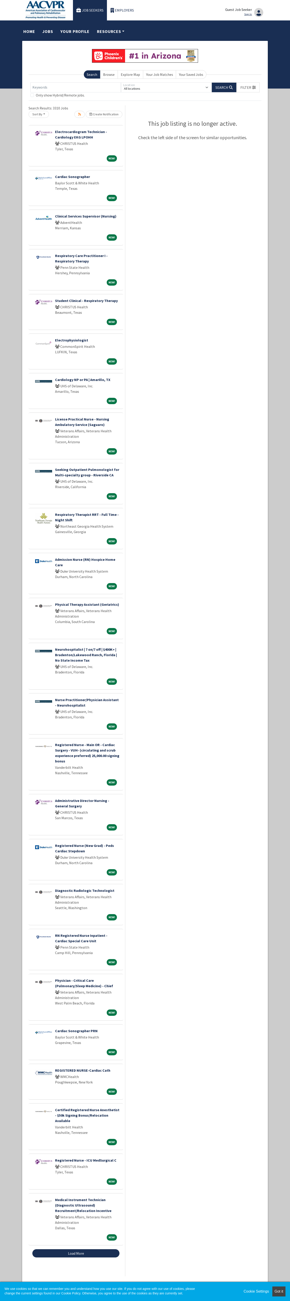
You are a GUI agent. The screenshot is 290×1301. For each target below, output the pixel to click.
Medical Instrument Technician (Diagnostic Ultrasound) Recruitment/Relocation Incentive (83, 1205)
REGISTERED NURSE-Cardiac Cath (82, 1070)
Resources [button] (109, 31)
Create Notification (103, 114)
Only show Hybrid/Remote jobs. (60, 95)
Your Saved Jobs (191, 74)
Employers (122, 10)
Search (92, 74)
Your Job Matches (159, 74)
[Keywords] (75, 87)
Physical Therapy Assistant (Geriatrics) (87, 604)
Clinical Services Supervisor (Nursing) (85, 216)
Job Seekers (90, 10)
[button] (248, 87)
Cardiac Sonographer (72, 176)
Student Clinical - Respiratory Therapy (86, 300)
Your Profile (74, 31)
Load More (76, 1253)
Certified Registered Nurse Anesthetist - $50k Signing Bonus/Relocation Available (87, 1115)
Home (29, 31)
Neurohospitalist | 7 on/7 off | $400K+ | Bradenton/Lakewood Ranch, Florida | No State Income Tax (86, 655)
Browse (109, 74)
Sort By (37, 114)
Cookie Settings (256, 1291)
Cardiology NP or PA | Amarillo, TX (82, 379)
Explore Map (130, 74)
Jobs (47, 31)
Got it (279, 1291)
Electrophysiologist (71, 340)
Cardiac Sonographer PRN (76, 1031)
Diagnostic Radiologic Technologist (84, 890)
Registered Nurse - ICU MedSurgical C (85, 1160)
